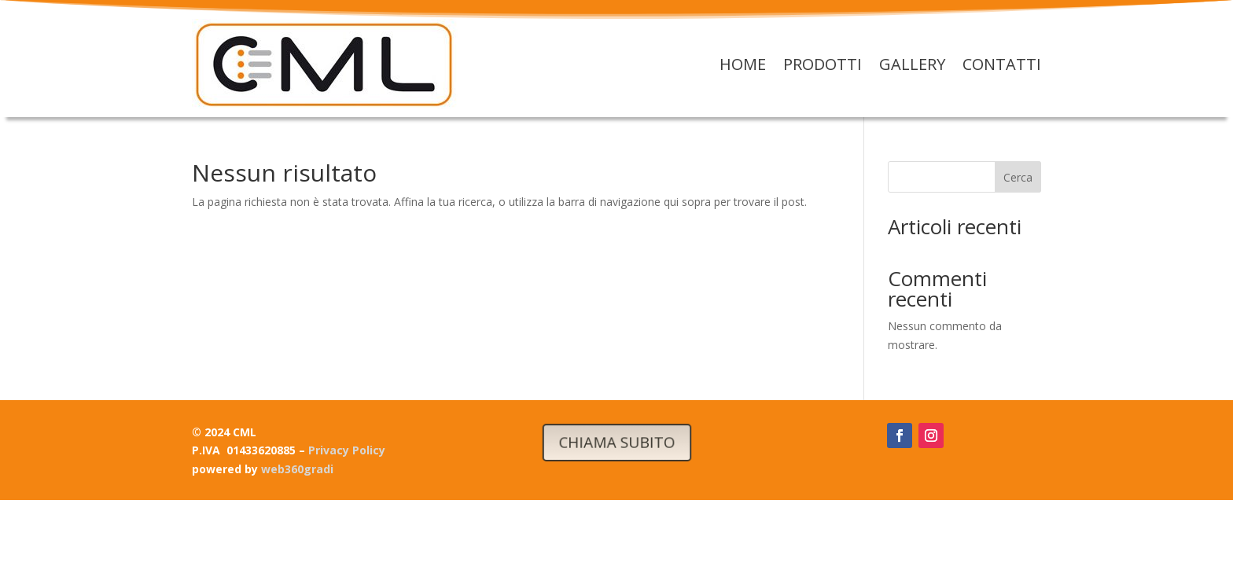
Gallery (912, 64)
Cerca (1017, 177)
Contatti (1001, 64)
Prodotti (822, 64)
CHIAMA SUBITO (616, 441)
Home (743, 64)
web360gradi (297, 468)
